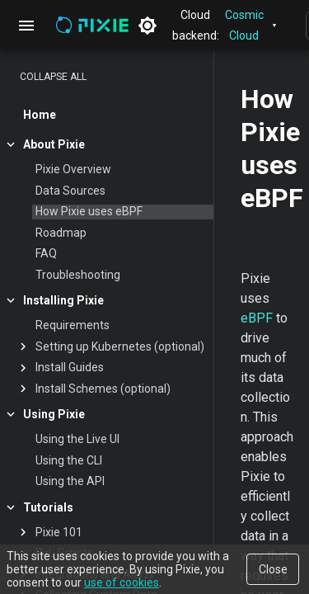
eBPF (257, 318)
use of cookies (121, 582)
